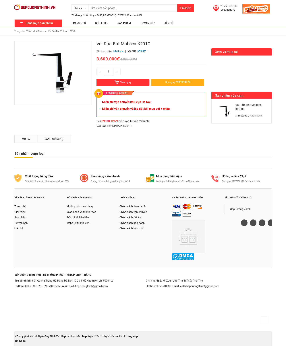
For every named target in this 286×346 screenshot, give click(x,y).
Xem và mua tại (226, 52)
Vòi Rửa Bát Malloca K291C (114, 126)
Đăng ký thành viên (78, 223)
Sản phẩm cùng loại (29, 153)
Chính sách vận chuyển (133, 212)
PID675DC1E (109, 15)
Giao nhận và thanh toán (81, 212)
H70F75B (121, 15)
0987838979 (228, 9)
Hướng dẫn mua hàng (80, 206)
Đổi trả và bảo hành (78, 217)
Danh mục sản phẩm (39, 23)
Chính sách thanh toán (132, 206)
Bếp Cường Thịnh (240, 209)
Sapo (22, 341)
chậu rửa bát (111, 336)
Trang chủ (78, 23)
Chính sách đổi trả (130, 217)
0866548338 (163, 286)
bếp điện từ (89, 336)
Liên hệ (168, 23)
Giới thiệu (101, 23)
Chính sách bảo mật (131, 228)
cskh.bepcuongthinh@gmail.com (88, 286)
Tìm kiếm (185, 8)
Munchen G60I (134, 15)
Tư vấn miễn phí (229, 6)
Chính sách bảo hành (132, 223)
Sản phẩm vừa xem (229, 95)
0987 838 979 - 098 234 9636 (42, 286)
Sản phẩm (124, 23)
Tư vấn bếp (147, 23)
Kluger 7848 (96, 15)
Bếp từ (65, 336)
